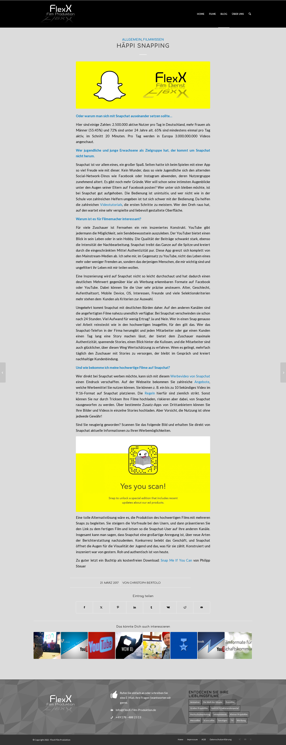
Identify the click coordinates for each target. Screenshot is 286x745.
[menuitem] (201, 14)
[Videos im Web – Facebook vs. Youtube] (3, 372)
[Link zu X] (250, 739)
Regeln (150, 393)
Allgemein (132, 39)
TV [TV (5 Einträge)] (232, 720)
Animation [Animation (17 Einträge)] (195, 702)
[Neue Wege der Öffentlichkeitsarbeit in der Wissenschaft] (283, 372)
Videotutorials (111, 205)
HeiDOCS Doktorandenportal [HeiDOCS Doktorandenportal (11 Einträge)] (225, 708)
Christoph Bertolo (145, 582)
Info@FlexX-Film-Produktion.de (136, 710)
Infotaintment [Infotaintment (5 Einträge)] (220, 714)
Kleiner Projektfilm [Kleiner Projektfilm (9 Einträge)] (239, 714)
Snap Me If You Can (176, 560)
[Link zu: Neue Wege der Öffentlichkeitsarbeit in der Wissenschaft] (47, 645)
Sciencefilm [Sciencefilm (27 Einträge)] (209, 720)
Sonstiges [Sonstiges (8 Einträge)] (222, 720)
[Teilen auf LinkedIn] (134, 607)
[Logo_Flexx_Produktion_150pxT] (60, 14)
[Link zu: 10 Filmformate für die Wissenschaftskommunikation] (238, 645)
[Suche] (249, 14)
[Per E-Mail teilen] (201, 607)
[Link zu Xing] (239, 739)
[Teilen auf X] (101, 607)
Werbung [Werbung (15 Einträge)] (241, 720)
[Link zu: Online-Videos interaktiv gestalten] (74, 645)
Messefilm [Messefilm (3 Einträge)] (195, 720)
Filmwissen (153, 39)
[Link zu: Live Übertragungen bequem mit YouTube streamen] (101, 645)
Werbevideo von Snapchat (190, 376)
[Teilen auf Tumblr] (151, 607)
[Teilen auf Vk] (168, 607)
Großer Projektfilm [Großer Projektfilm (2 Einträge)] (199, 708)
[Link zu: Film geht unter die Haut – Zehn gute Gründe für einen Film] (183, 645)
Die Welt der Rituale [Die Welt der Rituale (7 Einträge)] (212, 702)
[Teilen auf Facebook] (84, 607)
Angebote (201, 382)
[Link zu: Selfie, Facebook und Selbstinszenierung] (156, 645)
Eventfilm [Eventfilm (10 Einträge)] (230, 702)
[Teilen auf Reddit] (185, 607)
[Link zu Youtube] (245, 739)
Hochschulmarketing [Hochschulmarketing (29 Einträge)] (200, 714)
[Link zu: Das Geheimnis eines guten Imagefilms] (129, 645)
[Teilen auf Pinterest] (118, 607)
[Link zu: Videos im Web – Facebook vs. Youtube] (211, 645)
